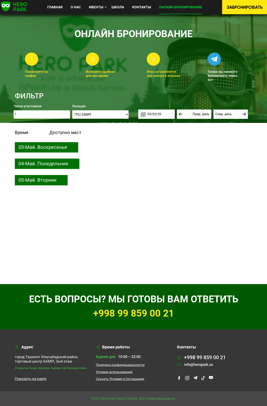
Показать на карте (30, 379)
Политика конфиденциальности (120, 365)
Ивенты (96, 7)
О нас (76, 7)
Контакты (141, 7)
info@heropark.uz (195, 365)
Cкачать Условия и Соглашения (120, 379)
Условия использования (114, 372)
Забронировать (245, 7)
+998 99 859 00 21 (133, 313)
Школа (117, 7)
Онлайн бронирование (180, 7)
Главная (55, 7)
